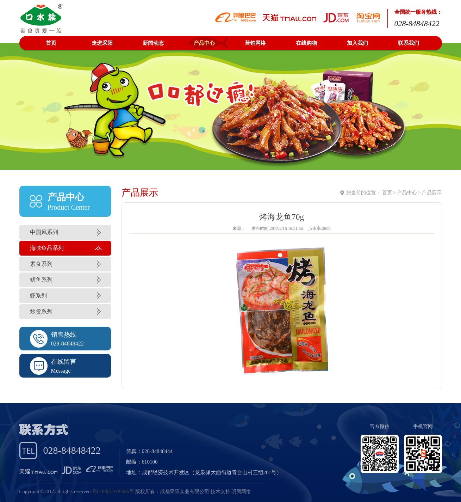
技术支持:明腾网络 (231, 491)
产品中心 (204, 43)
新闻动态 (153, 43)
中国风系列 (44, 232)
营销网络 (255, 43)
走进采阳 (102, 43)
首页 (51, 43)
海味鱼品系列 (47, 248)
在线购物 (306, 43)
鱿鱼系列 (41, 280)
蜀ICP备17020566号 (113, 491)
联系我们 (408, 43)
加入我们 (357, 43)
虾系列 (38, 296)
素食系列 (41, 264)
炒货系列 (41, 311)
